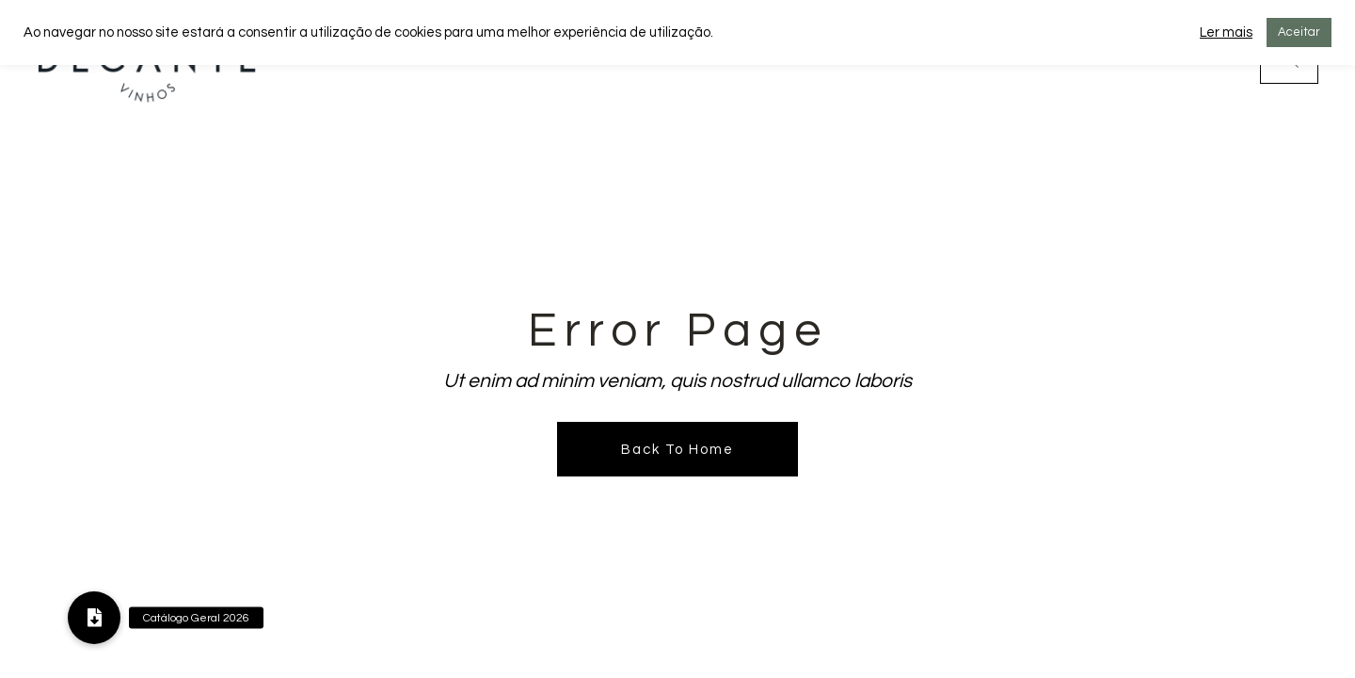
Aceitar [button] (1299, 32)
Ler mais (1226, 32)
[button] (94, 617)
